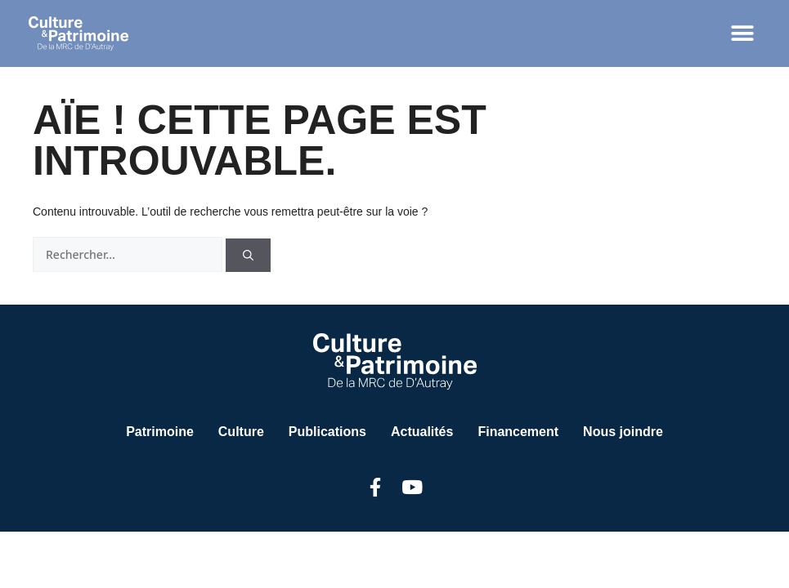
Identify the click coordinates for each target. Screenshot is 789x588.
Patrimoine (160, 432)
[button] (742, 34)
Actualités (422, 432)
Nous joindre (623, 432)
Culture (241, 432)
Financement (517, 432)
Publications (327, 432)
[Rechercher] (248, 255)
